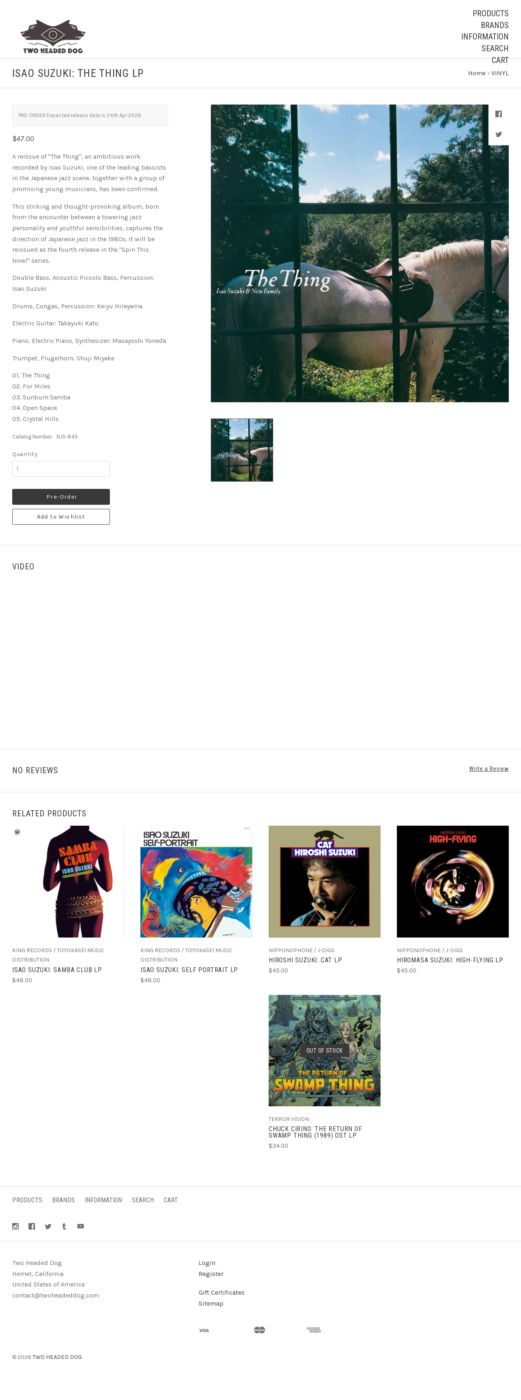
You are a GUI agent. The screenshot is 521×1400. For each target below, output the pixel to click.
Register (211, 1289)
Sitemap (211, 1318)
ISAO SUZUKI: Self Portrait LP (189, 985)
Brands (495, 25)
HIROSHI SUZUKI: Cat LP (305, 975)
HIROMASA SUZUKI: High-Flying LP (450, 975)
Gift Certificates (222, 1308)
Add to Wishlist (61, 532)
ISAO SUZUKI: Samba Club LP (57, 985)
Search (495, 48)
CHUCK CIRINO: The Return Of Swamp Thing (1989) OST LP (315, 1147)
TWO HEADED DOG (57, 1372)
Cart (500, 60)
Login (207, 1278)
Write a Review (489, 784)
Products (491, 13)
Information (485, 36)
